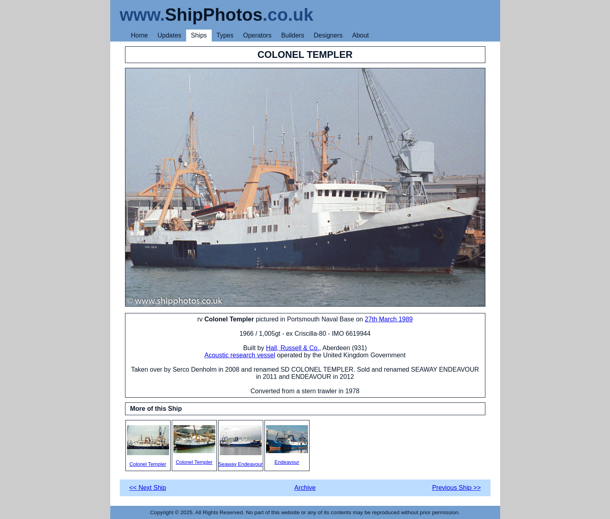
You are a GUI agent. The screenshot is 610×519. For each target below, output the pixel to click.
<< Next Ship (148, 487)
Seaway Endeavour (241, 446)
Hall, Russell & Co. (292, 348)
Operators (257, 35)
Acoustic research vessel (240, 355)
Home (139, 35)
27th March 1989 (389, 319)
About (360, 35)
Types (225, 35)
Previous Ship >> (456, 487)
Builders (292, 35)
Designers (328, 35)
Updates (169, 35)
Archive (305, 487)
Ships (199, 35)
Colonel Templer (148, 446)
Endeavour (287, 445)
